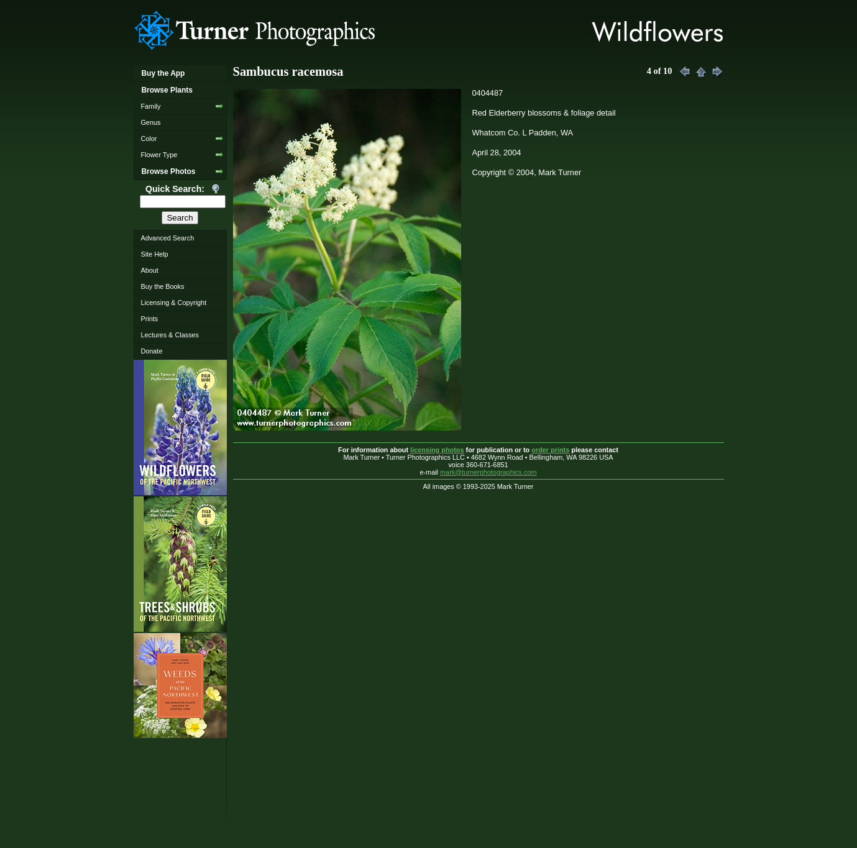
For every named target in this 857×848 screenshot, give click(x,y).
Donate (151, 351)
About (149, 270)
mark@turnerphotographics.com (488, 472)
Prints (149, 318)
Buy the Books (162, 286)
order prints (550, 450)
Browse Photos (168, 171)
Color (148, 138)
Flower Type (158, 154)
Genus (150, 122)
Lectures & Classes (169, 335)
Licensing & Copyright (173, 302)
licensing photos (437, 450)
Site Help (154, 254)
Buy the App (163, 73)
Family (150, 106)
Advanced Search (167, 238)
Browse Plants (166, 90)
